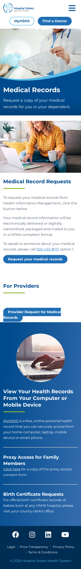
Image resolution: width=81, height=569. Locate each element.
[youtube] (65, 535)
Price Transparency (34, 547)
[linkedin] (48, 535)
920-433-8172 (47, 249)
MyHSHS (22, 21)
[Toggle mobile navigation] (72, 8)
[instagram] (32, 535)
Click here (12, 469)
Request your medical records (35, 259)
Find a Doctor (55, 21)
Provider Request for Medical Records (32, 315)
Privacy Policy (63, 547)
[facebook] (15, 535)
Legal (11, 547)
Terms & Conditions (42, 552)
